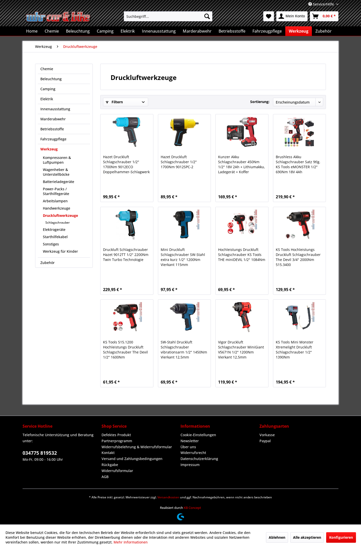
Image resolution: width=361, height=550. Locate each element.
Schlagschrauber (57, 222)
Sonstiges (51, 244)
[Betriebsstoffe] (232, 31)
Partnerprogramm (117, 440)
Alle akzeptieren (307, 537)
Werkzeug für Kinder (60, 251)
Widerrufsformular (117, 470)
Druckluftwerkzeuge (60, 215)
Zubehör (47, 262)
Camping (47, 88)
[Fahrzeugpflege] (267, 31)
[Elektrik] (127, 31)
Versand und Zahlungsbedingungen (132, 458)
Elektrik (46, 99)
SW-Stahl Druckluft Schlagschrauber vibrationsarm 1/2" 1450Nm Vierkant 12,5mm (184, 349)
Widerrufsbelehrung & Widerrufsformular (137, 446)
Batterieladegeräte (58, 181)
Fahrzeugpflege (53, 139)
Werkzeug (49, 149)
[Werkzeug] (298, 31)
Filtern (114, 102)
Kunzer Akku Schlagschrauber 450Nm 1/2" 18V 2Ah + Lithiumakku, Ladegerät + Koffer (241, 164)
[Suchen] (207, 16)
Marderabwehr (53, 119)
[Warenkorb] (324, 16)
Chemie (46, 68)
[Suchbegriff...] (168, 16)
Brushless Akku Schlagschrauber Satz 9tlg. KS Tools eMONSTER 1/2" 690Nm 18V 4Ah (298, 164)
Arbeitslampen (55, 201)
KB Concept (192, 507)
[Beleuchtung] (77, 31)
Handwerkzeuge (56, 208)
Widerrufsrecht (193, 452)
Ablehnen (277, 537)
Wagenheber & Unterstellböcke (56, 172)
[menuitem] (168, 16)
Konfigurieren (341, 537)
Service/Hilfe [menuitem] (321, 4)
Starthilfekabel (55, 236)
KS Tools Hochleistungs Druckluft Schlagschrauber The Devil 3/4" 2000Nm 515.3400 (298, 257)
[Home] (32, 31)
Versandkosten (168, 497)
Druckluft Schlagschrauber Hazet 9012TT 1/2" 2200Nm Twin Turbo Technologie (125, 254)
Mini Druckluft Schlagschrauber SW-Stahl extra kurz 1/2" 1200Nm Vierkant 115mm (183, 257)
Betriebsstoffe (52, 129)
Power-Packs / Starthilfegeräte (56, 191)
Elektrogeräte (54, 229)
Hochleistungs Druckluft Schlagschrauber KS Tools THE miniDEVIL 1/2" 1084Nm (241, 254)
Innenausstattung (55, 109)
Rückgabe (110, 464)
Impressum (190, 464)
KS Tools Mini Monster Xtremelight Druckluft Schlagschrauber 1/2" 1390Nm (294, 349)
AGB (105, 476)
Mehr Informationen (131, 542)
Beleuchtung (51, 78)
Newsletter (189, 440)
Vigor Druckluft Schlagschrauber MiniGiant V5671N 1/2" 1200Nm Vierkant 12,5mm (241, 349)
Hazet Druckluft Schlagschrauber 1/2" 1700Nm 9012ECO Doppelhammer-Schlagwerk (126, 164)
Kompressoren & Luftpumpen (57, 160)
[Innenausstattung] (158, 31)
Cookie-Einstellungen (198, 434)
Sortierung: (259, 101)
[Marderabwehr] (197, 31)
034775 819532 (40, 453)
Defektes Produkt (116, 434)
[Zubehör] (323, 31)
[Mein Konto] (292, 16)
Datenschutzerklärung (199, 458)
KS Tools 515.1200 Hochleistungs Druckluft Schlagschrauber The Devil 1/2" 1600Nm (125, 349)
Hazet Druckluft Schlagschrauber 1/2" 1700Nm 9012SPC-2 (179, 161)
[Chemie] (51, 31)
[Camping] (105, 31)
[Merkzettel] (268, 16)
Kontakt (108, 452)
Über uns (188, 446)
